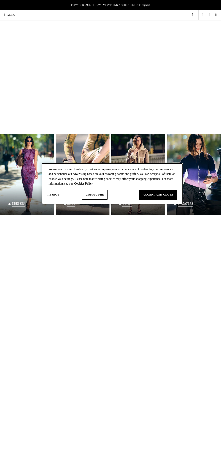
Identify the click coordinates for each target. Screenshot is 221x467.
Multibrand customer (125, 370)
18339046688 (47, 307)
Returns (44, 348)
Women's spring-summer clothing (27, 419)
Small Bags (88, 404)
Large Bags (88, 400)
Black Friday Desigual (125, 357)
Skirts (22, 440)
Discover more (152, 251)
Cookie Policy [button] (158, 348)
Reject (53, 194)
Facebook (152, 452)
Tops (52, 396)
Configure (95, 194)
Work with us (121, 348)
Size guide (82, 348)
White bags (88, 417)
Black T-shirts (57, 415)
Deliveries (45, 345)
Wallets (86, 421)
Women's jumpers (186, 421)
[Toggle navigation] (11, 14)
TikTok (136, 452)
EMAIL (44, 302)
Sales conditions (159, 357)
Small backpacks (154, 400)
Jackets (183, 389)
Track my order (85, 291)
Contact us (82, 351)
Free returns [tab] (164, 280)
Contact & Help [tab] (89, 338)
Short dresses (25, 413)
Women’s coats (185, 417)
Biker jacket (183, 400)
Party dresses (25, 396)
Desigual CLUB (48, 354)
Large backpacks (154, 396)
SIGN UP (124, 251)
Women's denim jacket (189, 396)
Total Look (56, 419)
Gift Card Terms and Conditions (161, 369)
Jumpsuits (24, 436)
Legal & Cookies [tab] (164, 338)
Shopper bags (89, 409)
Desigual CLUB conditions (165, 361)
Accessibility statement (163, 374)
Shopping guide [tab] (52, 338)
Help (79, 345)
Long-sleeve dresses (29, 404)
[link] (192, 14)
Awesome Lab (121, 354)
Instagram (119, 452)
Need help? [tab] (51, 280)
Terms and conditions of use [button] (165, 354)
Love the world (121, 351)
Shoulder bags (89, 396)
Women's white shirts (125, 399)
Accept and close (158, 194)
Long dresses (25, 409)
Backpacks (154, 389)
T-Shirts (56, 389)
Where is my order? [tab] (89, 283)
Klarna (43, 357)
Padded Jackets (185, 404)
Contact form (50, 297)
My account (46, 351)
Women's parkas (185, 409)
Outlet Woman (121, 367)
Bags (86, 389)
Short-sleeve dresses (29, 400)
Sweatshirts (183, 413)
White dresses (26, 432)
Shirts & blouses (120, 391)
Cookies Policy (83, 183)
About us (118, 345)
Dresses (25, 389)
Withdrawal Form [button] (160, 364)
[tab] (55, 340)
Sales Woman (121, 364)
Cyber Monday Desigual (126, 361)
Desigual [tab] (121, 338)
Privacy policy (158, 345)
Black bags (87, 413)
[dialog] (112, 183)
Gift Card (45, 361)
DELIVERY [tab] (123, 280)
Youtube (170, 452)
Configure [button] (156, 351)
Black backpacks (154, 404)
